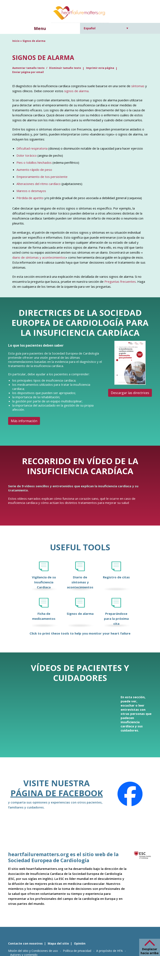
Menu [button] (40, 28)
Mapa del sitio (58, 943)
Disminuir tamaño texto (65, 68)
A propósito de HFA (109, 951)
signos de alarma (76, 91)
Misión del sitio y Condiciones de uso (33, 951)
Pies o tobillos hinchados (34, 162)
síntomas (137, 86)
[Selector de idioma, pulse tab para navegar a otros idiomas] (106, 28)
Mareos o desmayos (31, 191)
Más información (24, 421)
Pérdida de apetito (30, 198)
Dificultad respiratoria (32, 148)
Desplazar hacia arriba (150, 951)
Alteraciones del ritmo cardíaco (38, 184)
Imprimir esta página (100, 68)
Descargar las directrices (130, 393)
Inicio (16, 41)
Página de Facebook (56, 793)
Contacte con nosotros (25, 943)
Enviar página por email (28, 72)
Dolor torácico (26, 155)
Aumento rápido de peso (34, 169)
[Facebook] (130, 793)
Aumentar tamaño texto (28, 68)
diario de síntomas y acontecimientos (39, 257)
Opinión (79, 943)
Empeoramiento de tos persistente (42, 177)
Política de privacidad (77, 951)
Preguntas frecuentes (120, 281)
